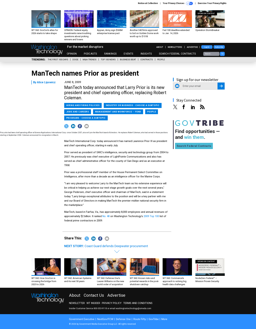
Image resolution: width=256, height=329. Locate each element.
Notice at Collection (148, 3)
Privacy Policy (112, 303)
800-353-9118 (100, 308)
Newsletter (77, 303)
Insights (146, 53)
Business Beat (128, 59)
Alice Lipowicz (46, 82)
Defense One (123, 319)
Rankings (110, 53)
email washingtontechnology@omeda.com (130, 308)
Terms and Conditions (137, 303)
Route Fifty (139, 319)
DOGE (75, 59)
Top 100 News (108, 59)
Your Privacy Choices (178, 3)
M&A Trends (89, 59)
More (164, 319)
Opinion (72, 53)
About (159, 47)
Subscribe (219, 47)
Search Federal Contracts (177, 53)
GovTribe (154, 319)
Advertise (192, 47)
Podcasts (90, 53)
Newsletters (175, 47)
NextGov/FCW (105, 319)
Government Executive (81, 319)
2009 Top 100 (152, 216)
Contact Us (94, 295)
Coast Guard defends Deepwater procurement (116, 246)
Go (222, 54)
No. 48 (106, 216)
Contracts (146, 59)
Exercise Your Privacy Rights (212, 3)
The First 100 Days (58, 59)
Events (128, 53)
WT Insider (93, 303)
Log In (206, 47)
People (161, 59)
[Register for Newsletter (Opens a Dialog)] (221, 86)
